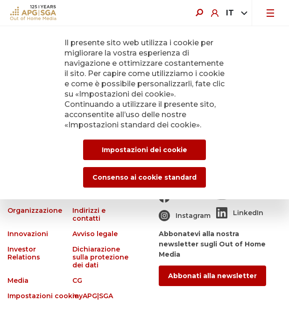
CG (77, 281)
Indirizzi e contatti (89, 215)
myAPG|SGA (92, 296)
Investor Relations (23, 253)
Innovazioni (27, 234)
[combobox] (235, 13)
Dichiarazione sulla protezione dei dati (100, 257)
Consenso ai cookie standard (144, 177)
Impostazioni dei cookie (144, 150)
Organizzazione (34, 211)
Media (17, 281)
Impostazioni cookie (42, 296)
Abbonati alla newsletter (212, 276)
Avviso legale (95, 234)
